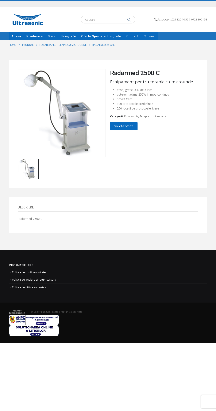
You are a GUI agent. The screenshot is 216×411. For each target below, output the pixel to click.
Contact (132, 36)
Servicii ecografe (62, 36)
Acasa (16, 36)
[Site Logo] (28, 19)
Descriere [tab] (26, 207)
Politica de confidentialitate (29, 272)
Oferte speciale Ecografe (101, 36)
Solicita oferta (123, 126)
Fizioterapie (131, 116)
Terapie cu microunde (153, 116)
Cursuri (149, 36)
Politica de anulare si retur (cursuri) (34, 279)
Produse (33, 36)
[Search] (129, 19)
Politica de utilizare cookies (29, 287)
